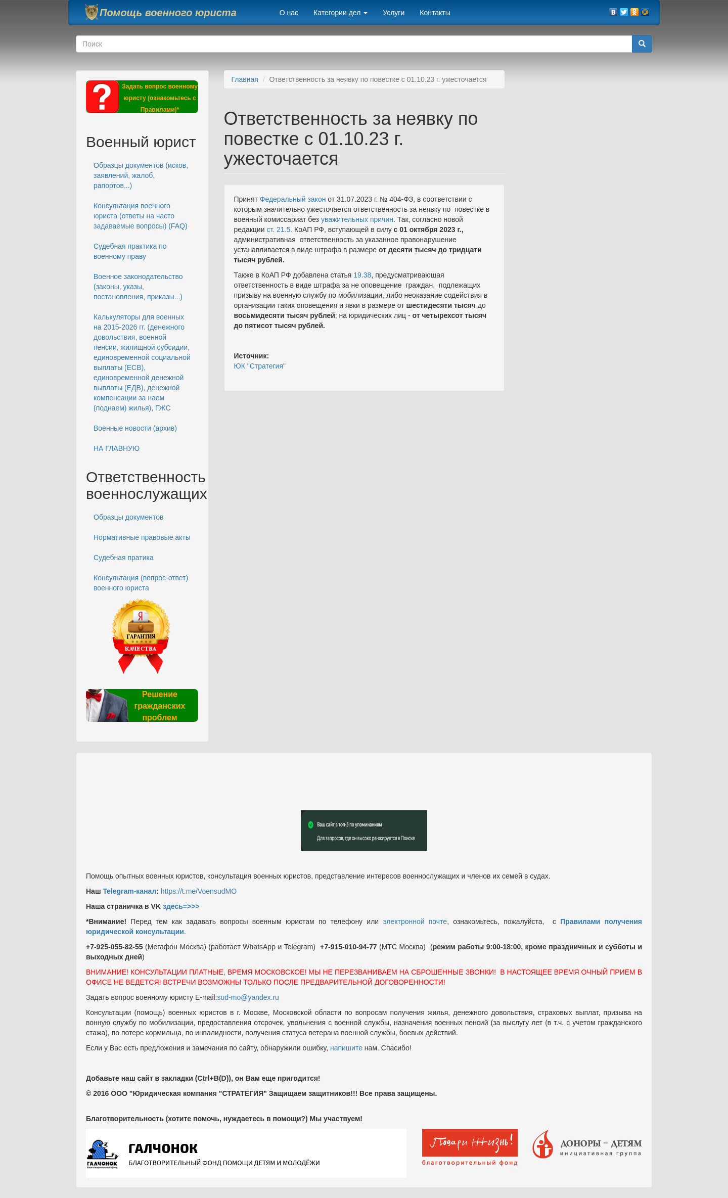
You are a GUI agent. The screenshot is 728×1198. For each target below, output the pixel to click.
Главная (245, 79)
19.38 (362, 275)
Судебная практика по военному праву (130, 251)
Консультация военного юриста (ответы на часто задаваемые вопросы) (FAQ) (141, 216)
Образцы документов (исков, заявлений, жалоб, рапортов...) (141, 175)
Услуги (393, 13)
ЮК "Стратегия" (260, 366)
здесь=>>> (181, 906)
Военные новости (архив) (135, 428)
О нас (289, 13)
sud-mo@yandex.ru (248, 997)
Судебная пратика (124, 558)
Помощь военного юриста (168, 12)
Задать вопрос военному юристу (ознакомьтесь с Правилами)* (160, 98)
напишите (346, 1048)
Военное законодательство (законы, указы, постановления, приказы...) (138, 286)
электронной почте (415, 921)
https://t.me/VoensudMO (198, 891)
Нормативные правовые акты (142, 537)
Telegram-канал (129, 891)
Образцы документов (128, 517)
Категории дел (340, 13)
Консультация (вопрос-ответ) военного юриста (141, 583)
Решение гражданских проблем (159, 706)
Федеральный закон (293, 199)
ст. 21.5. (279, 229)
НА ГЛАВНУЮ (117, 448)
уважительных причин (357, 219)
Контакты (435, 13)
